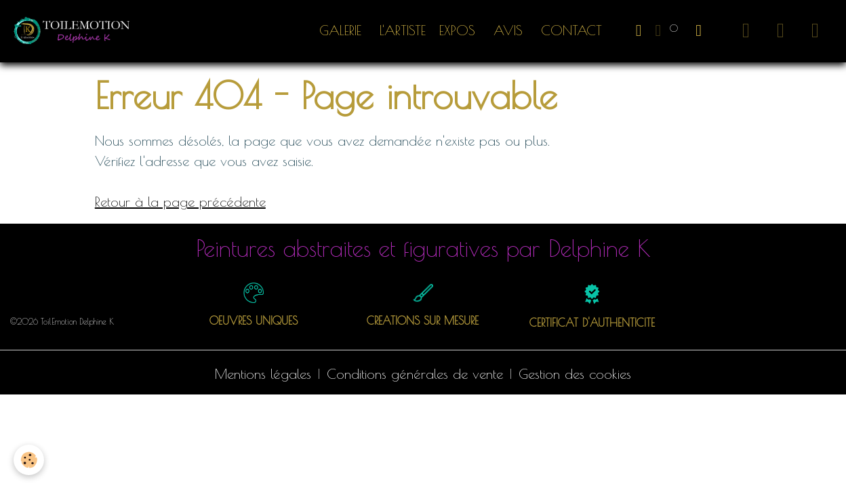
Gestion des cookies (575, 374)
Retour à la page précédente (180, 201)
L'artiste (400, 30)
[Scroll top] (819, 461)
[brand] (76, 30)
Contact (569, 30)
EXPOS (457, 30)
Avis (506, 30)
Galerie (340, 30)
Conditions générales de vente (415, 374)
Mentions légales (263, 374)
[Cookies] (29, 460)
